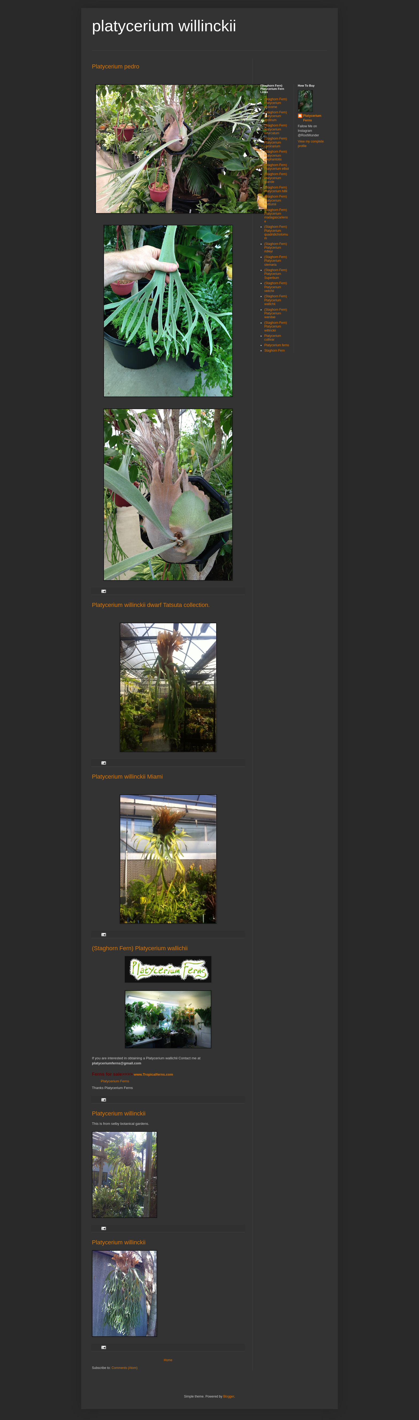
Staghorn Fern (274, 350)
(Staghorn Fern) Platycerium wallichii (140, 948)
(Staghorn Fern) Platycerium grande (275, 178)
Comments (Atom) (124, 1368)
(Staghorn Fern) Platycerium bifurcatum (275, 129)
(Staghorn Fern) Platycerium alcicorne (275, 103)
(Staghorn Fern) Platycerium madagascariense (276, 215)
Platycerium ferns (276, 345)
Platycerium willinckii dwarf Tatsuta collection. (151, 605)
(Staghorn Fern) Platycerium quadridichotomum (276, 232)
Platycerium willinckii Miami (127, 776)
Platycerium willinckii (118, 1113)
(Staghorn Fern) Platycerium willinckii (275, 326)
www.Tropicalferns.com (153, 1074)
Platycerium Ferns (115, 1081)
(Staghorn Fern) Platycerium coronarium (275, 142)
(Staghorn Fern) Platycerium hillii (275, 189)
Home (168, 1360)
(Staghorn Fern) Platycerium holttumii (275, 200)
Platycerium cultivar (272, 337)
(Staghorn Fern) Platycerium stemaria (275, 261)
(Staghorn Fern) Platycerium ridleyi (275, 247)
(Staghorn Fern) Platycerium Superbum (275, 274)
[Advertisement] (291, 67)
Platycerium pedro (115, 66)
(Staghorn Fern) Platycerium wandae (275, 313)
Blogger (228, 1396)
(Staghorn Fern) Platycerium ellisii (276, 167)
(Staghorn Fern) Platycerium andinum (275, 116)
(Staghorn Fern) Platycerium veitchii (275, 287)
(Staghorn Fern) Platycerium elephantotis (275, 155)
